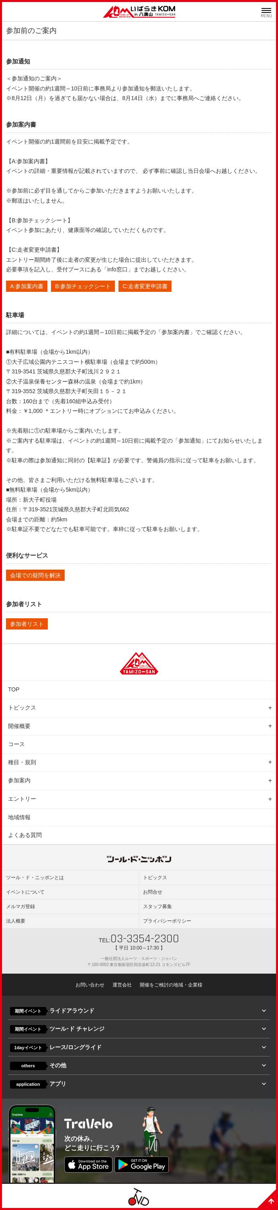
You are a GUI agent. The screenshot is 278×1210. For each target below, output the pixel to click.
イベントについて (25, 892)
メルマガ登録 (20, 906)
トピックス (22, 707)
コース (16, 744)
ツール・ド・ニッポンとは (35, 877)
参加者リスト (27, 624)
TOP (14, 689)
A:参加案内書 (26, 286)
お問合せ (152, 892)
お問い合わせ (90, 985)
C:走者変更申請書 (145, 286)
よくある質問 (25, 835)
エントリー (22, 799)
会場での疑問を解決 (35, 575)
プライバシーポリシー (167, 921)
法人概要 (15, 921)
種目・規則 (22, 762)
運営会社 (122, 985)
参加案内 (19, 780)
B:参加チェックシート (83, 286)
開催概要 (19, 726)
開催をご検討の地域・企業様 (171, 985)
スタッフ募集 (157, 906)
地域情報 (19, 817)
